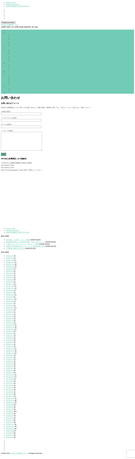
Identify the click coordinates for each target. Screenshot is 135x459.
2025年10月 (10, 270)
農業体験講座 (15, 54)
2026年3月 (9, 259)
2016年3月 (9, 421)
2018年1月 (9, 376)
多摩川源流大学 (16, 50)
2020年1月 (9, 326)
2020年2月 (9, 324)
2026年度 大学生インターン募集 (18, 243)
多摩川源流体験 (16, 52)
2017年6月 (9, 389)
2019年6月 (9, 341)
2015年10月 (10, 432)
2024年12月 (10, 290)
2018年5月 (9, 367)
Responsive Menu (8, 22)
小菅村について (16, 41)
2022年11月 (10, 303)
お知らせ (14, 76)
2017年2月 (9, 398)
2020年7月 (9, 313)
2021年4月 (9, 309)
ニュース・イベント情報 (14, 74)
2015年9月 (9, 434)
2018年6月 (9, 365)
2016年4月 (9, 419)
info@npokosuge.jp (12, 4)
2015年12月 (10, 428)
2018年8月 (9, 361)
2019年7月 (9, 339)
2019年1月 (9, 350)
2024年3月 (9, 296)
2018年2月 (9, 374)
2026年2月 (9, 262)
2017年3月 (9, 395)
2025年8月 (9, 274)
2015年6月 (9, 441)
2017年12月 (10, 378)
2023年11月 (10, 298)
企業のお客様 (10, 63)
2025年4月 (9, 283)
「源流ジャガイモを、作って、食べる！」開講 (22, 248)
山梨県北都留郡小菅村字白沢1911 (18, 6)
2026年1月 (9, 264)
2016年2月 (9, 423)
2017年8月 (9, 385)
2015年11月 (10, 430)
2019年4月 (9, 344)
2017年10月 (10, 380)
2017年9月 (9, 382)
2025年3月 (9, 285)
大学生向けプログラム (18, 56)
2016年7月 (9, 413)
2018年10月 (10, 357)
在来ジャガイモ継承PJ (18, 61)
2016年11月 (10, 404)
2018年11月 (10, 354)
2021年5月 (9, 307)
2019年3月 (9, 346)
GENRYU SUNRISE (18, 78)
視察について (15, 88)
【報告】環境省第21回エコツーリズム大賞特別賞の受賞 (25, 250)
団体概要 (9, 33)
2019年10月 (10, 333)
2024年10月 (10, 292)
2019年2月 (9, 348)
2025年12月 (10, 266)
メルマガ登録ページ (18, 91)
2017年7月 (9, 387)
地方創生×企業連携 (17, 65)
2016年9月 (9, 408)
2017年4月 (9, 393)
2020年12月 (10, 311)
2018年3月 (9, 372)
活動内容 (9, 48)
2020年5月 (9, 318)
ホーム (8, 31)
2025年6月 (9, 279)
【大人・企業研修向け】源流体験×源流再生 (26, 59)
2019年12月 (10, 328)
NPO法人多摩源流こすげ (9, 25)
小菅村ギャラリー (17, 43)
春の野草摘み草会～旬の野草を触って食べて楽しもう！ (25, 245)
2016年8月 (9, 411)
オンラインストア (12, 72)
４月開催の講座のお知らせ (15, 252)
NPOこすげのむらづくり (19, 39)
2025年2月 (9, 287)
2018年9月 (9, 359)
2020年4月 (9, 320)
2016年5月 (9, 417)
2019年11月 (10, 331)
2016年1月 (9, 426)
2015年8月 (9, 436)
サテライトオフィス (18, 69)
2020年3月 (9, 322)
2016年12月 (10, 402)
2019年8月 (9, 337)
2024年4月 (9, 294)
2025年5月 (9, 281)
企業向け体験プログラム (19, 67)
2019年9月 (9, 335)
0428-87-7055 (10, 2)
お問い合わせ (10, 86)
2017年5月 (9, 391)
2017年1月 (9, 400)
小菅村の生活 (15, 84)
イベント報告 (15, 80)
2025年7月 (9, 277)
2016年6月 (9, 415)
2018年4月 (9, 369)
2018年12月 (10, 352)
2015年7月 (9, 439)
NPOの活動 (15, 82)
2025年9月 (9, 272)
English (8, 93)
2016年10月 (10, 406)
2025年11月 (10, 268)
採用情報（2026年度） (19, 37)
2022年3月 (9, 305)
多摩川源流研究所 (17, 46)
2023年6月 (9, 300)
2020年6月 (9, 316)
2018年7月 (9, 363)
